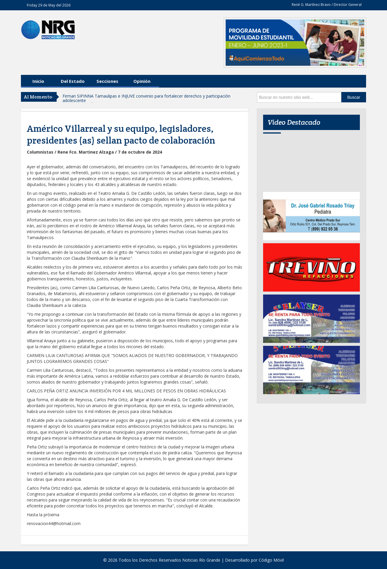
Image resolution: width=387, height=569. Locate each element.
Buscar (353, 97)
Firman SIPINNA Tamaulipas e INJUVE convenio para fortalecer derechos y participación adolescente (146, 98)
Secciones (107, 81)
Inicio (38, 81)
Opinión (141, 81)
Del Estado (73, 81)
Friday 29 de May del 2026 (48, 5)
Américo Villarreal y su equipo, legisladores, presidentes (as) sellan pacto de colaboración (121, 134)
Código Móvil (271, 560)
